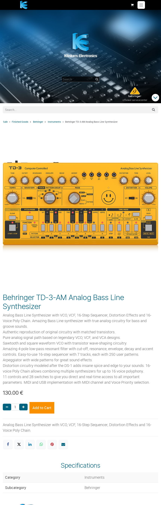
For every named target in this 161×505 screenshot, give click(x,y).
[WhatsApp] (41, 444)
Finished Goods (20, 121)
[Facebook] (7, 444)
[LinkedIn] (30, 444)
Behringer (38, 121)
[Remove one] (7, 407)
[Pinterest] (52, 444)
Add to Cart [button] (41, 407)
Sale (5, 121)
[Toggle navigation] (141, 5)
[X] (19, 444)
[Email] (63, 444)
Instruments (54, 121)
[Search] (153, 109)
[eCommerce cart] (132, 5)
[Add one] (23, 407)
